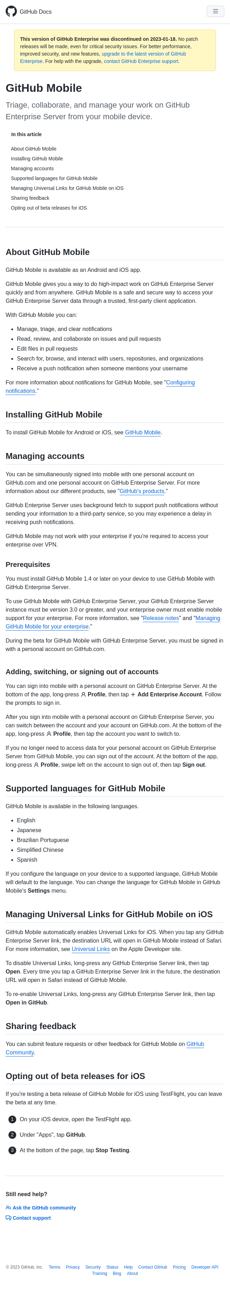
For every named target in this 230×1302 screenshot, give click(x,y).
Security (93, 1267)
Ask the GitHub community (41, 1208)
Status (112, 1267)
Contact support (28, 1218)
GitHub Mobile (143, 432)
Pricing (179, 1267)
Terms (55, 1267)
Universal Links (91, 949)
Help (128, 1267)
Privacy (73, 1267)
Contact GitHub (152, 1267)
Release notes (161, 618)
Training (99, 1273)
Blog (117, 1273)
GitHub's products (142, 491)
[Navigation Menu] (215, 11)
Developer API (204, 1267)
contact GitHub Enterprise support (141, 61)
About (132, 1273)
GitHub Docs (36, 12)
